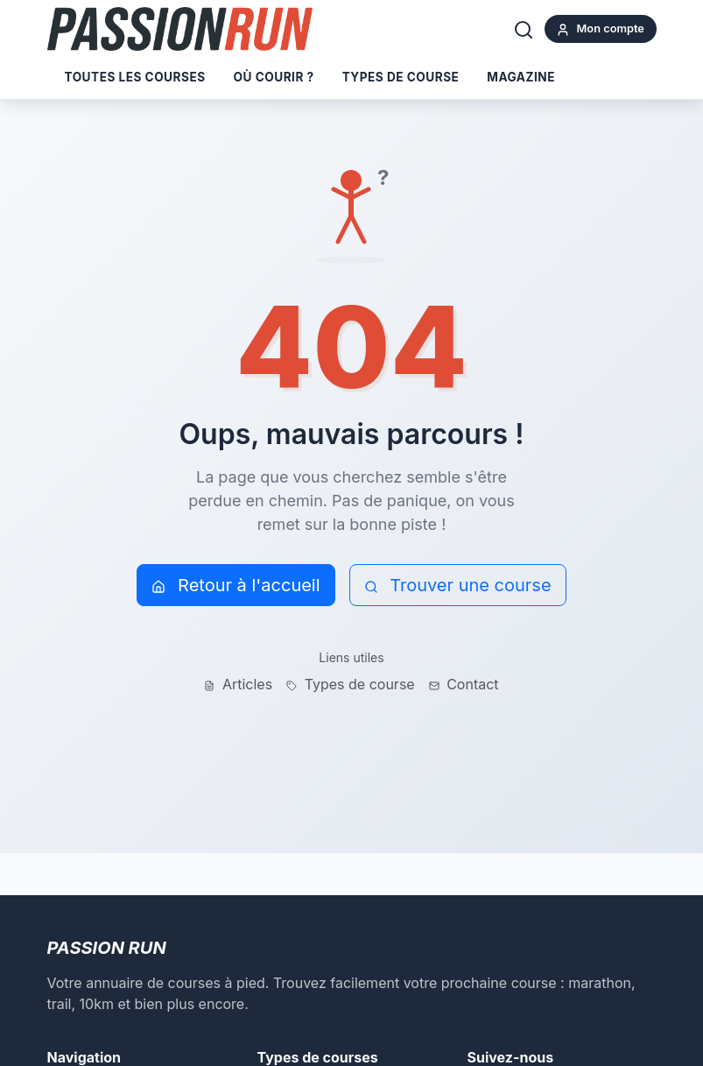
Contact (464, 684)
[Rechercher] (523, 29)
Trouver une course (458, 585)
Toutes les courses (135, 77)
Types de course (401, 77)
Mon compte (600, 29)
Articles (238, 684)
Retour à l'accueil (235, 585)
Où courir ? (274, 77)
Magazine (521, 77)
